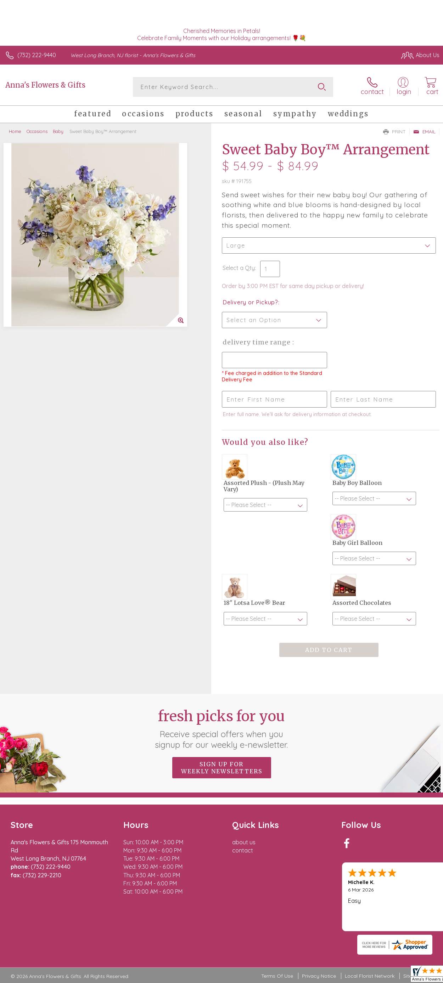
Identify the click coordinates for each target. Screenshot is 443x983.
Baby (58, 131)
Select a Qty (239, 267)
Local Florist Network (369, 976)
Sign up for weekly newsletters (221, 768)
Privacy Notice (319, 976)
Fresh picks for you (221, 728)
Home (15, 131)
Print (394, 131)
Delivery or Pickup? (250, 302)
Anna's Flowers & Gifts (45, 85)
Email (424, 131)
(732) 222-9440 (36, 55)
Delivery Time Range (257, 342)
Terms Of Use (277, 976)
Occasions (37, 131)
